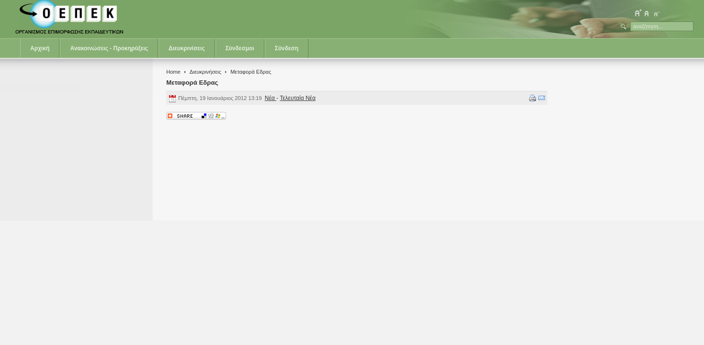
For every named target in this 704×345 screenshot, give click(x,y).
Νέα (270, 98)
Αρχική (39, 48)
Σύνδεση (286, 48)
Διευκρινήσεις (205, 72)
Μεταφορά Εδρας (192, 82)
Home (173, 72)
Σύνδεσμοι (240, 48)
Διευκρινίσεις (187, 48)
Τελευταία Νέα (298, 98)
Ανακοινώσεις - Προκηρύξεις (109, 48)
